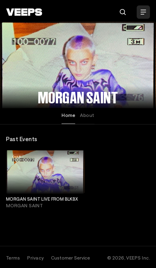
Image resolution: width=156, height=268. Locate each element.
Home (68, 115)
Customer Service (70, 257)
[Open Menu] (143, 12)
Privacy (35, 257)
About (87, 115)
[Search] (122, 12)
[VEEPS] (24, 12)
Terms (13, 257)
